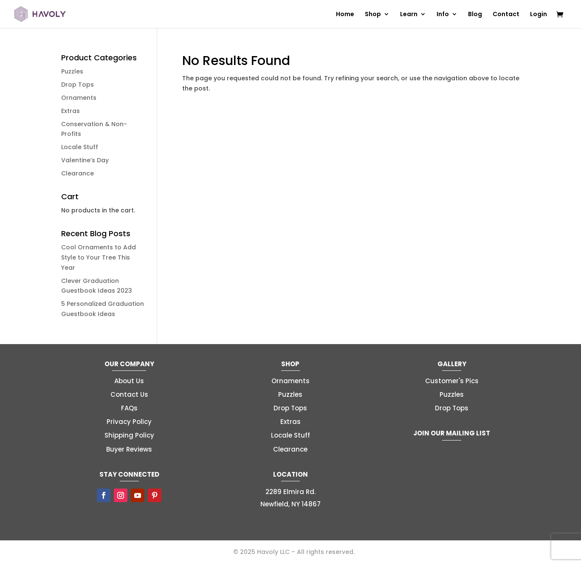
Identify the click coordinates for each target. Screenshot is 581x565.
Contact (506, 14)
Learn (408, 14)
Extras (70, 111)
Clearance (77, 173)
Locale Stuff (79, 147)
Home (345, 14)
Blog (475, 14)
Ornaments (78, 97)
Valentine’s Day (85, 160)
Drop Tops (77, 84)
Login (538, 14)
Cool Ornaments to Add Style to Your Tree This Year (98, 257)
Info (443, 14)
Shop (373, 14)
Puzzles (72, 71)
